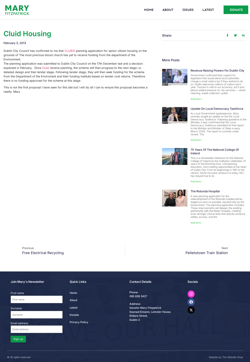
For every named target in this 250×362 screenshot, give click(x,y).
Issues (188, 10)
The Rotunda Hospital (205, 191)
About (167, 10)
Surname (16, 308)
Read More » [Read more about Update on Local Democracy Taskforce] (196, 140)
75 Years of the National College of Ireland (215, 151)
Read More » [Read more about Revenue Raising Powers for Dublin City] (196, 99)
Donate (74, 315)
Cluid (45, 68)
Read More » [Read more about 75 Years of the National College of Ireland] (196, 181)
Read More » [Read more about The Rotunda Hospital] (196, 223)
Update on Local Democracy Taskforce (217, 108)
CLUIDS (70, 51)
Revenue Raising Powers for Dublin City (217, 70)
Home (149, 10)
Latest (208, 10)
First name (17, 293)
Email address (37, 327)
